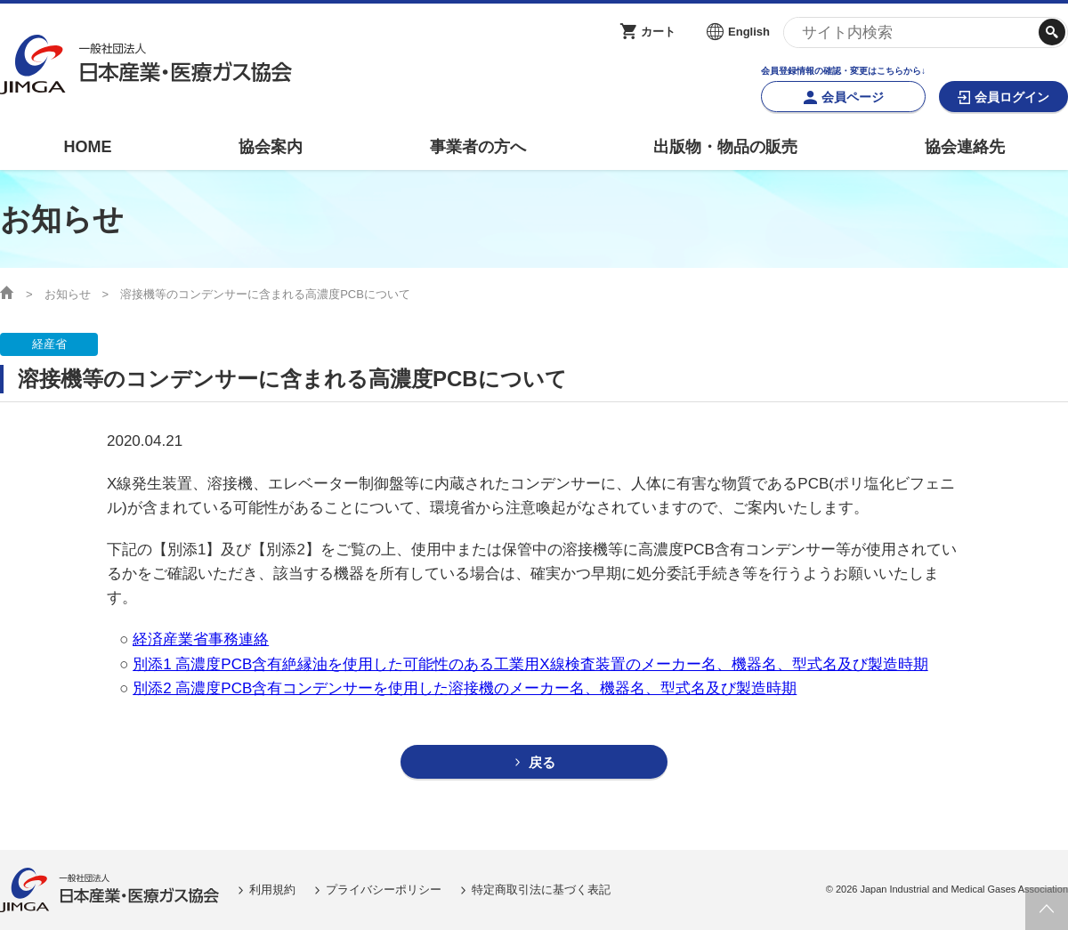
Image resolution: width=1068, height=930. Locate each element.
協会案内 (271, 147)
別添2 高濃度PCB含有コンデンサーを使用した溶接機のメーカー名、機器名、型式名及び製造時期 (465, 688)
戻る (542, 762)
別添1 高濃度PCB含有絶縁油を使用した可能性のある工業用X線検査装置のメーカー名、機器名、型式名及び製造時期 (530, 664)
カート (658, 31)
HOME (87, 147)
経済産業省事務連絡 (201, 639)
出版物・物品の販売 (725, 147)
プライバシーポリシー (383, 889)
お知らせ (67, 294)
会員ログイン (1012, 97)
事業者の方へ (478, 147)
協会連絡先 (965, 147)
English (749, 31)
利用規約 (272, 889)
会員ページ (852, 97)
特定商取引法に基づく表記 (541, 889)
